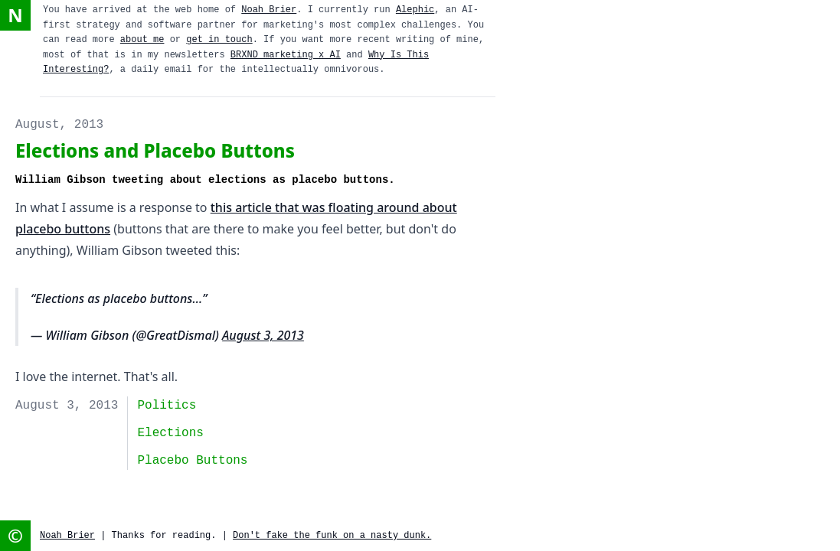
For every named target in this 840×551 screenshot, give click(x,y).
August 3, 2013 (263, 335)
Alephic (415, 10)
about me (142, 39)
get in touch (219, 39)
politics (166, 405)
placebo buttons (192, 461)
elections (170, 433)
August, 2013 (59, 125)
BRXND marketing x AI (285, 55)
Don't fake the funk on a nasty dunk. (332, 535)
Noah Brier (268, 10)
